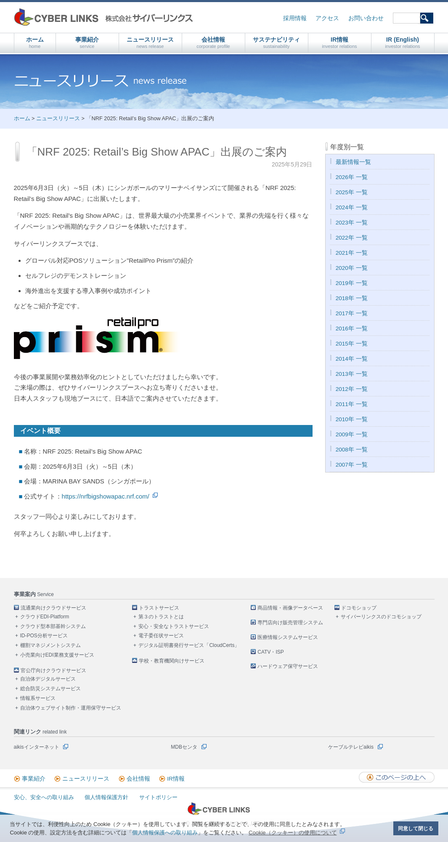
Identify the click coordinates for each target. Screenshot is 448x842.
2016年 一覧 (352, 328)
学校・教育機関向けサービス (171, 661)
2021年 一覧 (352, 253)
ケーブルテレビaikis (351, 747)
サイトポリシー (158, 797)
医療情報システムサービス (287, 637)
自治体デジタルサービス (48, 679)
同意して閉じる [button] (415, 828)
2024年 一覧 (352, 207)
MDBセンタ (184, 747)
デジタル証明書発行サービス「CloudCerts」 (188, 645)
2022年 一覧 (352, 238)
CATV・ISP (270, 652)
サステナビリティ (276, 42)
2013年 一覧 (352, 374)
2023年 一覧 (352, 222)
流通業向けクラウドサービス (53, 608)
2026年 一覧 (352, 177)
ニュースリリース (150, 42)
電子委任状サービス (161, 636)
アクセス (327, 18)
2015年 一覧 (352, 343)
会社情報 (213, 42)
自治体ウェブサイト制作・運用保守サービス (70, 708)
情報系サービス (38, 698)
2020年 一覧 (352, 268)
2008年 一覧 (352, 449)
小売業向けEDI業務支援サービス (57, 655)
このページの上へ (397, 777)
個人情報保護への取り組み (165, 832)
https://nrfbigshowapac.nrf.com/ (105, 496)
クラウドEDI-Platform (44, 617)
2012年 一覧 (352, 389)
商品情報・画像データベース (290, 608)
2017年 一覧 (352, 313)
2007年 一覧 (352, 465)
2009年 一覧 (352, 434)
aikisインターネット (36, 747)
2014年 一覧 (352, 359)
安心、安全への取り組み (44, 797)
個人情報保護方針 (106, 797)
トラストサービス (159, 608)
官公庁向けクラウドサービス (53, 670)
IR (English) (402, 42)
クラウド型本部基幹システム (53, 626)
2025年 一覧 (352, 192)
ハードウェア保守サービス (287, 666)
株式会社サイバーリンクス (103, 17)
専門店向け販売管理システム (290, 623)
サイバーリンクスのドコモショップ (381, 617)
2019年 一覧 (352, 283)
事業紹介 (87, 42)
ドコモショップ (358, 608)
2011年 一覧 (352, 404)
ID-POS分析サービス (44, 636)
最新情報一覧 (353, 162)
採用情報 (295, 18)
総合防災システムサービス (50, 689)
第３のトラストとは (161, 617)
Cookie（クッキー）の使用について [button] (293, 832)
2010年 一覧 (352, 419)
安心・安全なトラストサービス (173, 626)
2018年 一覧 (352, 298)
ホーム (35, 42)
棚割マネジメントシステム (50, 645)
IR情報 (339, 42)
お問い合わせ (366, 18)
